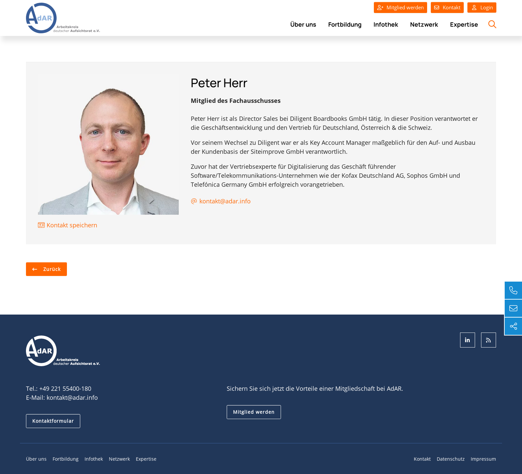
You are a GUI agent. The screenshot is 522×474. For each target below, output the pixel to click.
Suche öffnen (491, 28)
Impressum (483, 459)
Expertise (464, 24)
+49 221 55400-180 (65, 388)
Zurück (51, 269)
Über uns (303, 24)
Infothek (386, 24)
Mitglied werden (405, 7)
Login (482, 7)
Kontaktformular (53, 421)
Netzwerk (424, 24)
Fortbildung (345, 24)
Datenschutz (451, 459)
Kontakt (451, 7)
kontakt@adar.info (72, 397)
